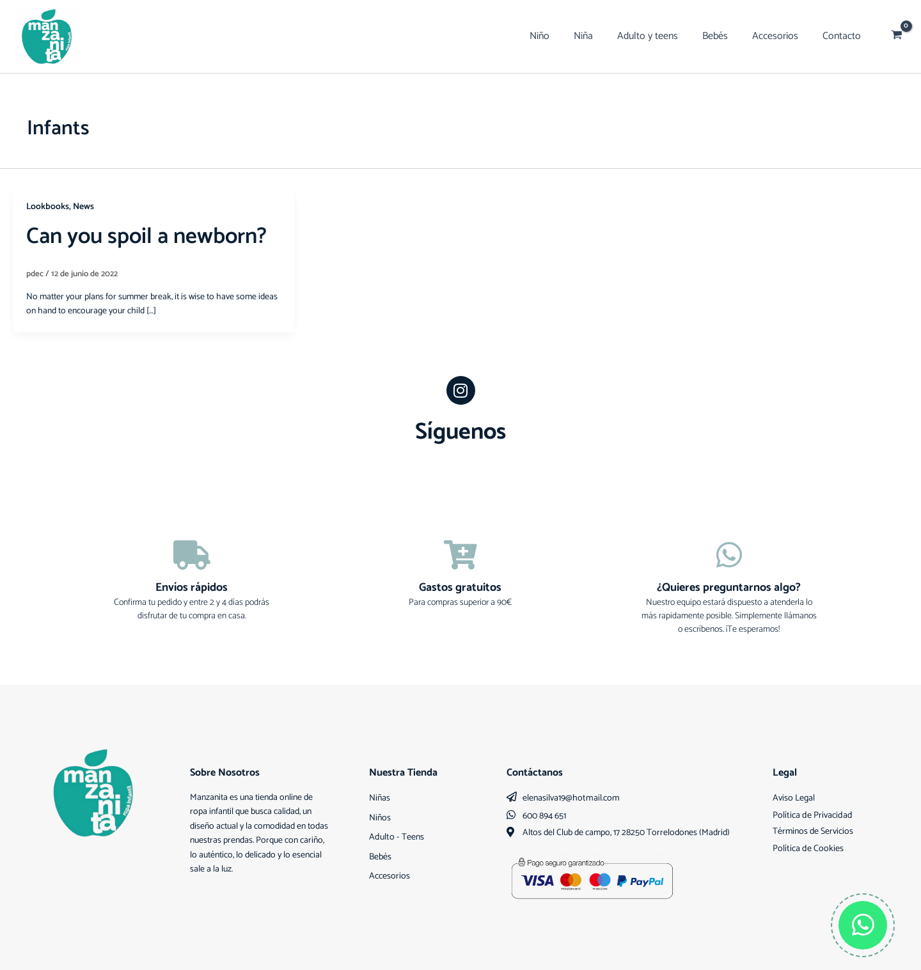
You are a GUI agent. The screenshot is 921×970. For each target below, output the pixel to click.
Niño (561, 36)
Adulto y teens (661, 36)
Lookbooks (47, 206)
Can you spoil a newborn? (150, 236)
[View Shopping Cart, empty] (897, 36)
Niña (600, 36)
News (83, 206)
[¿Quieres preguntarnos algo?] (729, 555)
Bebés (724, 36)
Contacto (843, 36)
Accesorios (781, 36)
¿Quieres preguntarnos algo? (729, 587)
